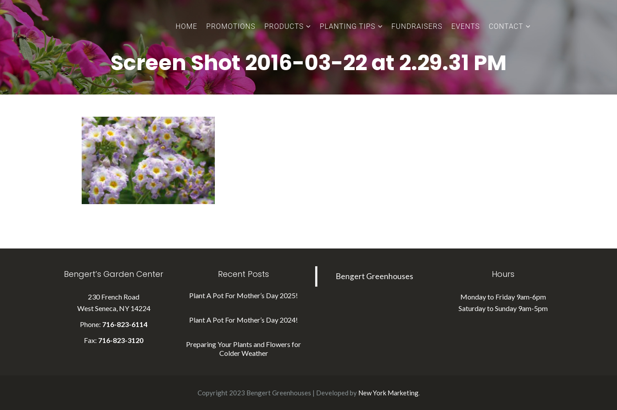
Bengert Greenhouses (374, 276)
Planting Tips (347, 26)
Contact (506, 26)
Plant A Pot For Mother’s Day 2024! (243, 319)
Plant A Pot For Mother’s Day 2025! (243, 295)
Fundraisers (417, 26)
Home (187, 26)
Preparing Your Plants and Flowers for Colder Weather (243, 348)
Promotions (231, 26)
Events (465, 26)
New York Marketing (388, 393)
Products (284, 26)
